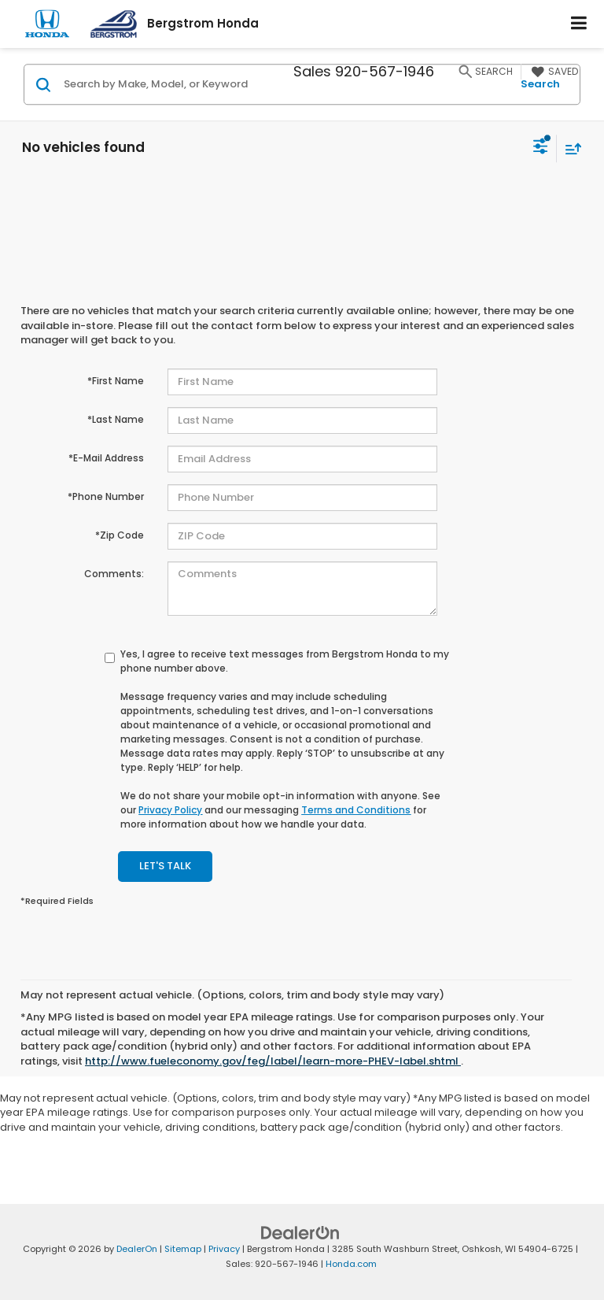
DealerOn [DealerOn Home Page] (136, 1249)
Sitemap (182, 1249)
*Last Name (115, 419)
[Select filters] (541, 148)
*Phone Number (106, 496)
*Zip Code (119, 535)
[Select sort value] (569, 148)
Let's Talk (165, 865)
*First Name (115, 380)
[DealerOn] (300, 1232)
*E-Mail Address (106, 458)
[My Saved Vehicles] (553, 71)
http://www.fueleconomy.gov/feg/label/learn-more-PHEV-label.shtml (273, 1061)
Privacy (224, 1249)
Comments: (114, 573)
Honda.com (351, 1263)
